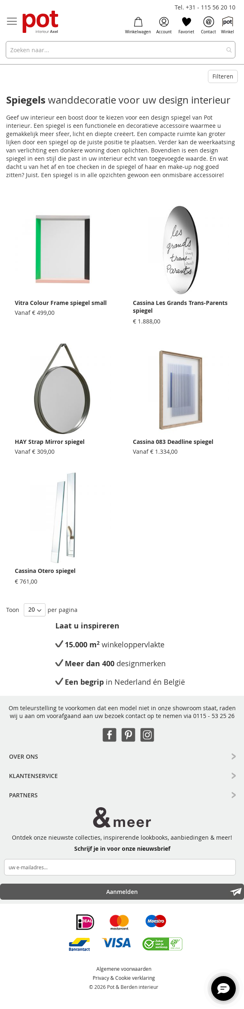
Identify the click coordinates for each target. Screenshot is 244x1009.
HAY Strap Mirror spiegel (49, 442)
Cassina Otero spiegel (45, 571)
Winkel (227, 25)
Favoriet (186, 25)
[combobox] (120, 49)
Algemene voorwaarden (123, 968)
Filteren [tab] (222, 76)
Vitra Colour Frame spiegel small (61, 303)
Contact (208, 25)
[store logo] (41, 22)
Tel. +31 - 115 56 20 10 (205, 7)
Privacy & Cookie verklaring (124, 977)
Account (164, 25)
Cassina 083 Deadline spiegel (173, 442)
